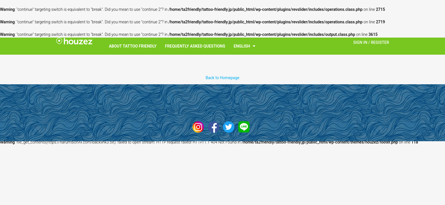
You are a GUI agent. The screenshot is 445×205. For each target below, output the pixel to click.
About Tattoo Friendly (132, 46)
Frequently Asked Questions (195, 46)
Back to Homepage (222, 77)
